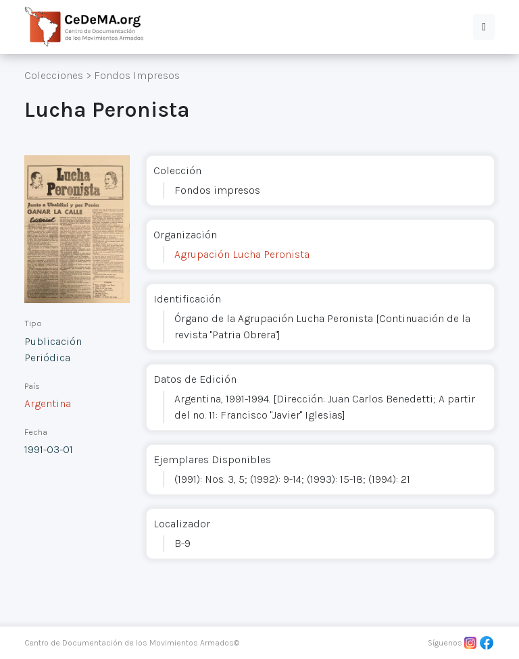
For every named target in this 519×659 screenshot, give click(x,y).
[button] (484, 27)
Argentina (47, 403)
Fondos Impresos (137, 75)
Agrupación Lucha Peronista (242, 254)
